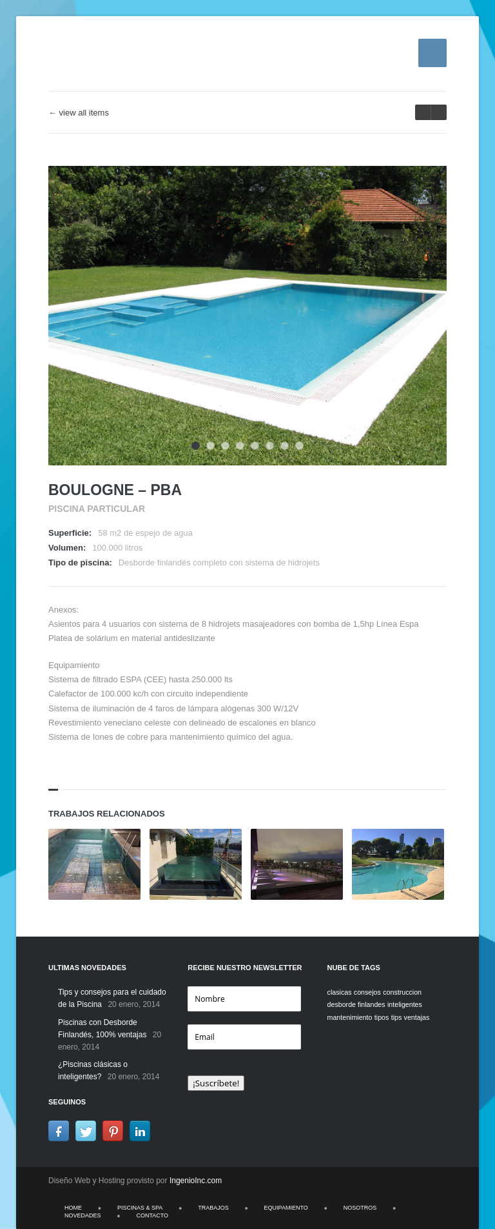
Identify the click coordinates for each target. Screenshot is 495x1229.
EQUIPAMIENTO (286, 1208)
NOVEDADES (82, 1216)
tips (396, 1017)
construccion (402, 992)
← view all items (78, 112)
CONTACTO (152, 1216)
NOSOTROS (360, 1208)
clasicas (339, 992)
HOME (73, 1208)
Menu (432, 53)
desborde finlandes (356, 1004)
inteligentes (404, 1004)
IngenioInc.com (196, 1180)
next (423, 112)
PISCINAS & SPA (139, 1208)
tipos (381, 1017)
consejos (367, 992)
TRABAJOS (213, 1208)
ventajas (417, 1017)
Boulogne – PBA (115, 490)
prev (439, 112)
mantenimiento (350, 1017)
